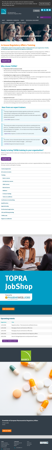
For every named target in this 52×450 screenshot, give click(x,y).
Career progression (6, 168)
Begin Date (3, 322)
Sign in (41, 17)
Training (3, 175)
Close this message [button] (44, 3)
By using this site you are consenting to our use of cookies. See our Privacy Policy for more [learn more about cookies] (19, 4)
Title (13, 322)
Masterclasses (6, 187)
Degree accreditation (6, 218)
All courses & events (6, 172)
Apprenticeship (5, 206)
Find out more (7, 430)
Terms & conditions (7, 196)
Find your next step (8, 309)
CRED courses (6, 184)
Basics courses (6, 178)
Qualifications (4, 203)
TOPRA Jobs (4, 215)
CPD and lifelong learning (7, 212)
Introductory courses (8, 181)
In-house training (7, 193)
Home (28, 441)
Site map (28, 445)
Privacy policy (29, 444)
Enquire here (6, 61)
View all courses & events (10, 341)
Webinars (5, 190)
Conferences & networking (8, 200)
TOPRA (14, 12)
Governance (29, 442)
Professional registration (7, 209)
